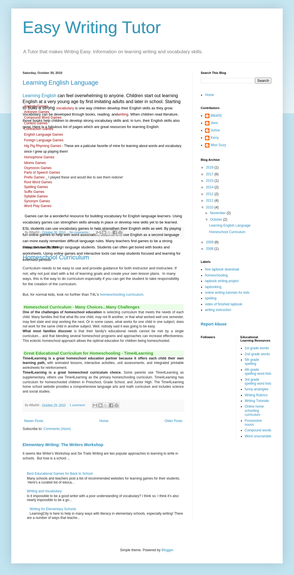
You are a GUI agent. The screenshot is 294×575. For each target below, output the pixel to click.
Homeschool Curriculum (56, 257)
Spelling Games (36, 187)
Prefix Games (35, 177)
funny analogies (257, 389)
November (218, 213)
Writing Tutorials (257, 401)
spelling (211, 298)
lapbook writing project (222, 281)
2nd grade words (257, 354)
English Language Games (44, 135)
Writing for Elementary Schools (53, 509)
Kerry (215, 138)
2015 (210, 181)
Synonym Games (37, 201)
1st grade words (257, 348)
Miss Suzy (218, 145)
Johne (215, 130)
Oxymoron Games (38, 168)
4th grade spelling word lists (258, 372)
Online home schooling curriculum (254, 410)
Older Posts (173, 421)
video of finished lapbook (223, 304)
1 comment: (78, 405)
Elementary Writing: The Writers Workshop (63, 444)
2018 (210, 167)
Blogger (167, 550)
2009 (210, 242)
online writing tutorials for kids (227, 293)
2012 (210, 194)
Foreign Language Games (44, 140)
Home (104, 421)
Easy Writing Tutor (92, 27)
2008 (210, 249)
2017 (210, 174)
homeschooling (216, 275)
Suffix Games (34, 192)
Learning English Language (60, 82)
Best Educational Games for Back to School (60, 474)
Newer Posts (33, 421)
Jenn (214, 123)
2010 (210, 207)
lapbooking (213, 287)
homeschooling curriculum (121, 294)
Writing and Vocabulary (44, 491)
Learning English (39, 95)
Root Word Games (38, 182)
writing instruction (218, 310)
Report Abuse (213, 324)
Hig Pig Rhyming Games (42, 146)
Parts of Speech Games (42, 172)
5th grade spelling (252, 362)
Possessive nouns (253, 423)
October (216, 220)
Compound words (258, 430)
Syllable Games (36, 196)
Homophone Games (39, 157)
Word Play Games (38, 206)
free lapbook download (222, 269)
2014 (210, 187)
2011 (210, 201)
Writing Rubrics (256, 395)
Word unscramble (258, 436)
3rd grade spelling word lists (258, 382)
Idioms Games (35, 163)
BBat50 (216, 116)
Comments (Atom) (57, 429)
